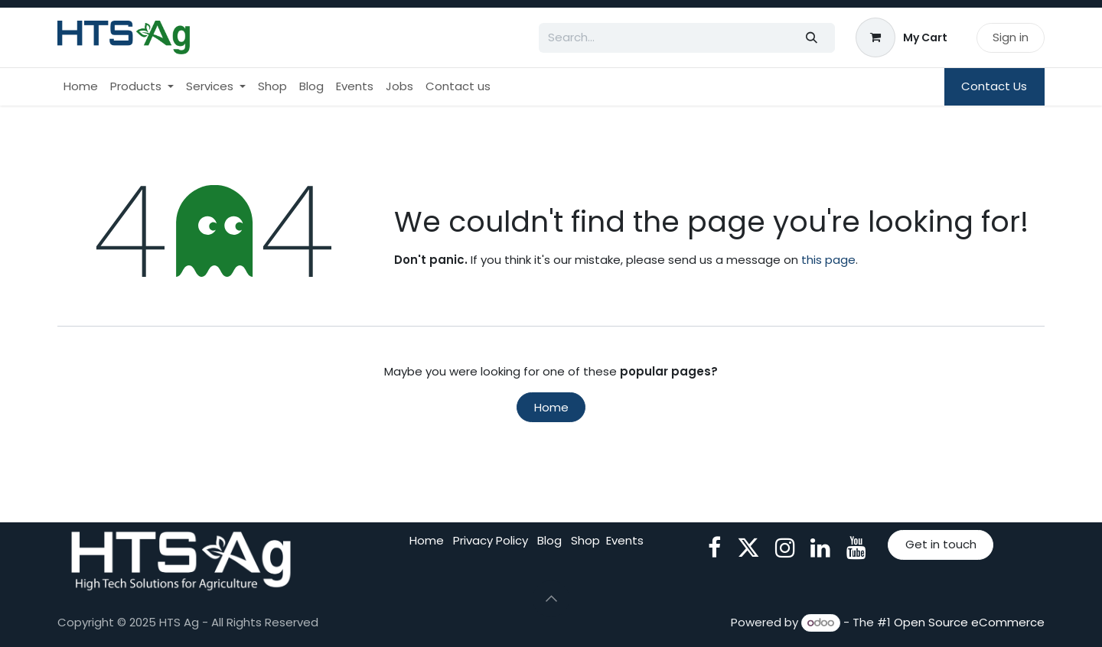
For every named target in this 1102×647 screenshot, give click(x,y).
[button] (551, 598)
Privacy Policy (490, 540)
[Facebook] (714, 547)
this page (828, 260)
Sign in (1011, 37)
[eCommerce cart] (902, 37)
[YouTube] (856, 547)
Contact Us (994, 86)
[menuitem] (80, 87)
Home (551, 407)
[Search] (812, 38)
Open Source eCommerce (969, 622)
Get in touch (940, 544)
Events (625, 540)
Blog (549, 540)
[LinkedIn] (820, 547)
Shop (585, 540)
